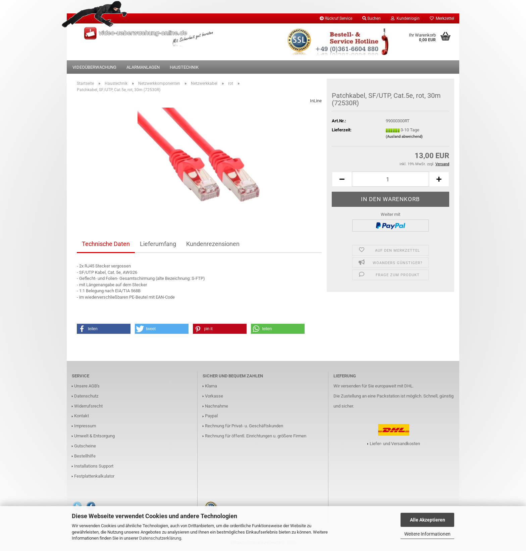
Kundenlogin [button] (405, 18)
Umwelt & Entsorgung (94, 435)
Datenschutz (86, 396)
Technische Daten (106, 243)
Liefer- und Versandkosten (395, 443)
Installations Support (93, 466)
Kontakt (81, 415)
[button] (342, 179)
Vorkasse (214, 396)
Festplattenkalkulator (94, 476)
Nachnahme (216, 406)
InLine (316, 100)
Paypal (211, 415)
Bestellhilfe (85, 455)
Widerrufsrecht (88, 406)
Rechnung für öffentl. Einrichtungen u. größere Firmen (255, 435)
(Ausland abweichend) (404, 136)
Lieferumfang (158, 243)
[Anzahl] (390, 179)
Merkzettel (442, 18)
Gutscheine (85, 445)
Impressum (85, 425)
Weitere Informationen (427, 534)
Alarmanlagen (143, 67)
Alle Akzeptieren (427, 520)
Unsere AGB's (87, 385)
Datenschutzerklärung (160, 538)
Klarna (211, 385)
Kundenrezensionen (213, 243)
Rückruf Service (336, 18)
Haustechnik (184, 67)
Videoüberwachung (94, 67)
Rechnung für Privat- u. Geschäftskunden (244, 425)
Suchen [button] (371, 18)
